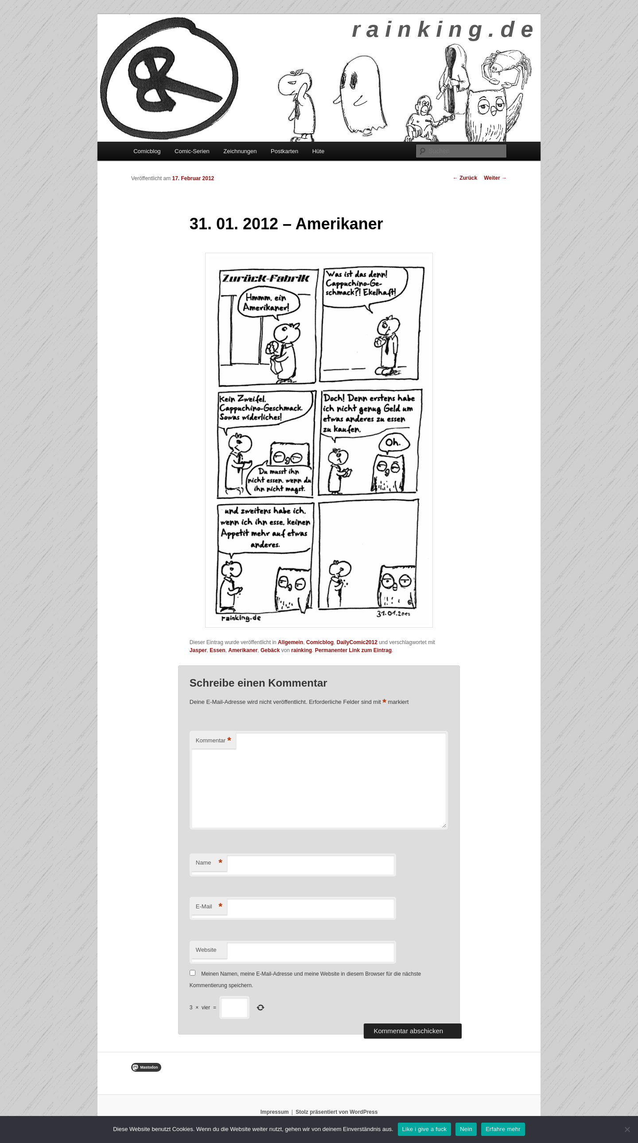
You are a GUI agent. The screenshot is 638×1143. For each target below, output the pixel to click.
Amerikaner (242, 650)
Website (206, 949)
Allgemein (290, 642)
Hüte (318, 151)
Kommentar (213, 740)
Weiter (495, 178)
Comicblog (146, 151)
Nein (466, 1129)
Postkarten (284, 151)
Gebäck (270, 650)
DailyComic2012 (357, 642)
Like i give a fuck (424, 1129)
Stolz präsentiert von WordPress (336, 1112)
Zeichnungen (240, 151)
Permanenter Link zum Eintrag (353, 650)
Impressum (275, 1112)
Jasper (198, 650)
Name (209, 863)
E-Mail (209, 906)
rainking (301, 650)
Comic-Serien (192, 151)
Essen (217, 650)
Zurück (465, 178)
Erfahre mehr (503, 1129)
